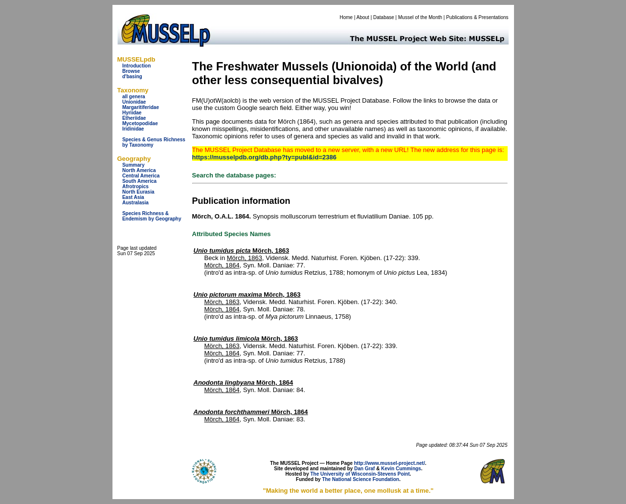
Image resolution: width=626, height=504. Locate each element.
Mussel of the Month (420, 17)
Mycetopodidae (140, 123)
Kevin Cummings (401, 468)
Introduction (136, 65)
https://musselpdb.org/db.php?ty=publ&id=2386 (264, 157)
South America (139, 181)
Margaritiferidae (140, 107)
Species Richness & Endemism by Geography (151, 216)
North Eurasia (138, 192)
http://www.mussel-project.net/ (389, 463)
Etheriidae (134, 118)
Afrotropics (135, 186)
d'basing (132, 76)
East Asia (133, 197)
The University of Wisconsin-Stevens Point (360, 474)
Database (383, 17)
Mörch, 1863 (242, 250)
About (363, 17)
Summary (133, 165)
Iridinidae (133, 128)
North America (139, 170)
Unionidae (134, 102)
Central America (140, 175)
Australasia (135, 202)
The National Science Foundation (360, 479)
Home (346, 17)
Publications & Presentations (477, 17)
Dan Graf (364, 468)
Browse (131, 71)
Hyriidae (131, 112)
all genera (133, 96)
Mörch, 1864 (222, 265)
